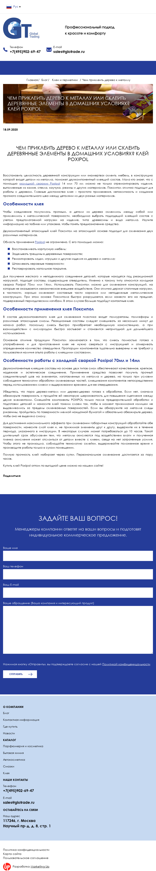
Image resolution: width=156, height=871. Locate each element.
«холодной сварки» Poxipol (39, 183)
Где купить (10, 726)
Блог (6, 713)
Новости (9, 733)
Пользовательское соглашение (25, 858)
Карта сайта (12, 853)
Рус (13, 6)
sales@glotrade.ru (69, 51)
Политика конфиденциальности (26, 849)
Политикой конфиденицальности (126, 664)
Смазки (8, 766)
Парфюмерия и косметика (23, 746)
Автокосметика (14, 759)
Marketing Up (40, 866)
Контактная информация (21, 719)
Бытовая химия (13, 753)
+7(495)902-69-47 (25, 51)
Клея (6, 773)
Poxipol (40, 242)
